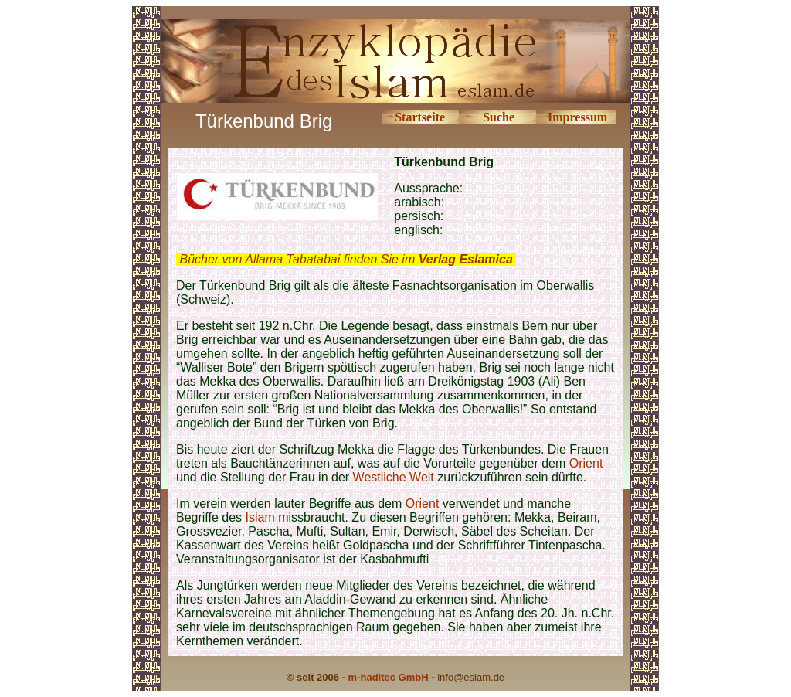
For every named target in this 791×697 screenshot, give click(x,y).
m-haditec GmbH (388, 677)
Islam (260, 517)
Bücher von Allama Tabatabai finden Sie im (345, 259)
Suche (498, 117)
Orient (586, 463)
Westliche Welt (393, 477)
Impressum (577, 117)
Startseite (420, 117)
